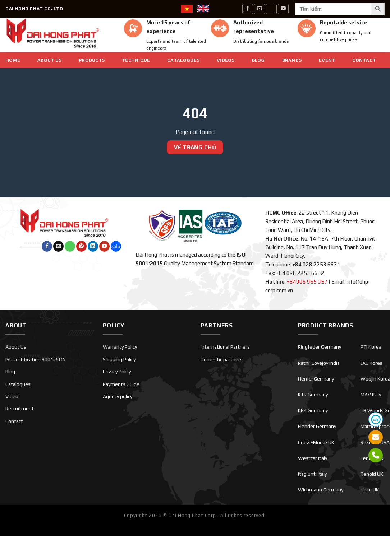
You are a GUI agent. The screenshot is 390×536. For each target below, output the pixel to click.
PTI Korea (371, 347)
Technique (136, 60)
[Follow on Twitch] (116, 246)
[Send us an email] (259, 9)
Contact (364, 60)
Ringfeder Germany (319, 347)
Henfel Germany (316, 379)
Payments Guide (121, 384)
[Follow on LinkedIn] (93, 246)
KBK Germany (313, 410)
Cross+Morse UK (316, 442)
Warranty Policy (120, 347)
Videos (226, 60)
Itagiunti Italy (312, 474)
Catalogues (183, 60)
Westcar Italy (312, 458)
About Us (49, 60)
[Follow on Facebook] (247, 9)
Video (11, 396)
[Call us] (271, 9)
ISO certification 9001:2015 (35, 359)
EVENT (327, 60)
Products (92, 60)
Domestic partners (222, 359)
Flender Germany (317, 426)
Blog (258, 60)
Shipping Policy (119, 359)
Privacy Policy (117, 371)
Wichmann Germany (320, 490)
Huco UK (370, 490)
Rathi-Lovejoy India (319, 363)
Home (12, 60)
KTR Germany (313, 394)
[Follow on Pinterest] (81, 246)
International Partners (225, 347)
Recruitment (19, 408)
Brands (292, 60)
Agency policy (117, 396)
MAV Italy (371, 394)
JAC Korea (371, 363)
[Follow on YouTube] (283, 9)
